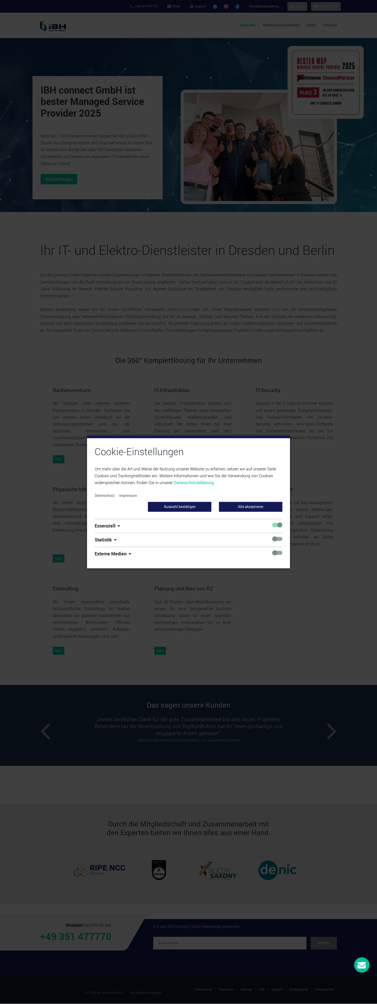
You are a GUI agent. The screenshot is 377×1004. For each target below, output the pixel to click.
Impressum (128, 495)
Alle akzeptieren (250, 506)
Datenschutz (105, 495)
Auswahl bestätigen (180, 506)
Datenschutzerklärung (194, 482)
